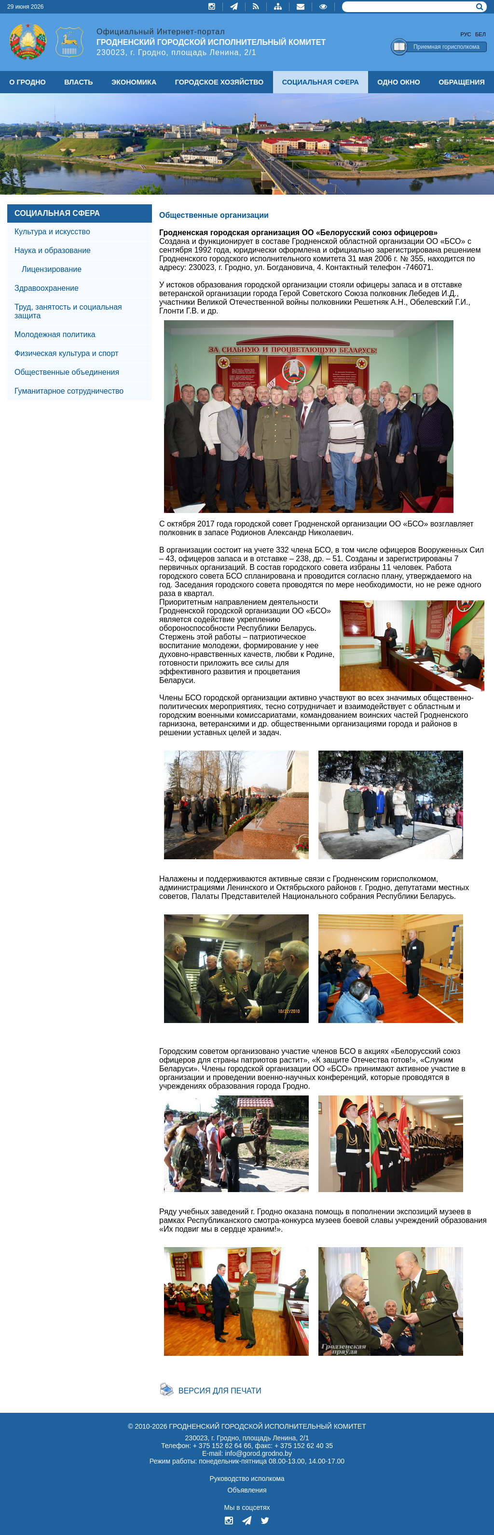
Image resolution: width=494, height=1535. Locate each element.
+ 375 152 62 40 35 (303, 1446)
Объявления (247, 1490)
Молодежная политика (55, 334)
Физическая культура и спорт (66, 353)
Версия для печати (219, 1391)
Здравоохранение (46, 288)
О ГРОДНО (27, 82)
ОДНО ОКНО (398, 82)
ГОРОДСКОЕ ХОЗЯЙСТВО (219, 82)
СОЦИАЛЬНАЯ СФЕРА (57, 213)
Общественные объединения (66, 372)
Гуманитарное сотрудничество (69, 391)
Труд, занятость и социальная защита (68, 311)
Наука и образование (52, 250)
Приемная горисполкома (446, 46)
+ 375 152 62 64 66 (222, 1446)
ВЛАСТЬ (78, 82)
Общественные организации (214, 215)
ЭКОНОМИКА (133, 82)
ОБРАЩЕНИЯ (462, 82)
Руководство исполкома (246, 1478)
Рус (466, 34)
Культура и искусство (52, 231)
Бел (480, 34)
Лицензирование (52, 269)
